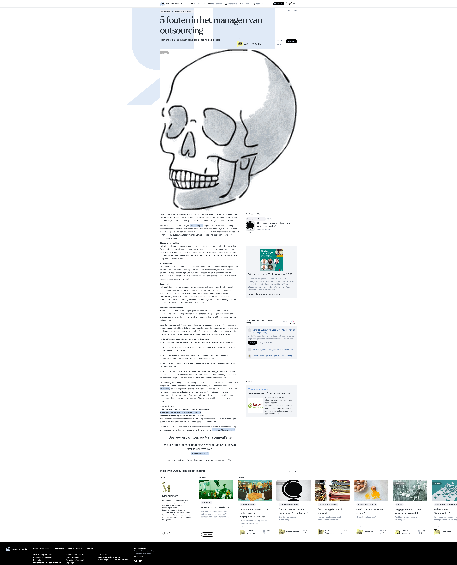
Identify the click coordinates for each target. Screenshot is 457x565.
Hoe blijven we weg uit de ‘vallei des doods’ (179, 412)
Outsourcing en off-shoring (184, 11)
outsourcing (195, 225)
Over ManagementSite (42, 554)
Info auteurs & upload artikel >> (47, 563)
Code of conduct (73, 557)
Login (289, 4)
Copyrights (70, 563)
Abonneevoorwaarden (75, 554)
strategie (164, 389)
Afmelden (102, 554)
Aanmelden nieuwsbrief (109, 557)
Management (165, 11)
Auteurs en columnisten (43, 557)
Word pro (278, 4)
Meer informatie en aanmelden (269, 294)
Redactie (37, 560)
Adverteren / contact (75, 560)
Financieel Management (222, 430)
